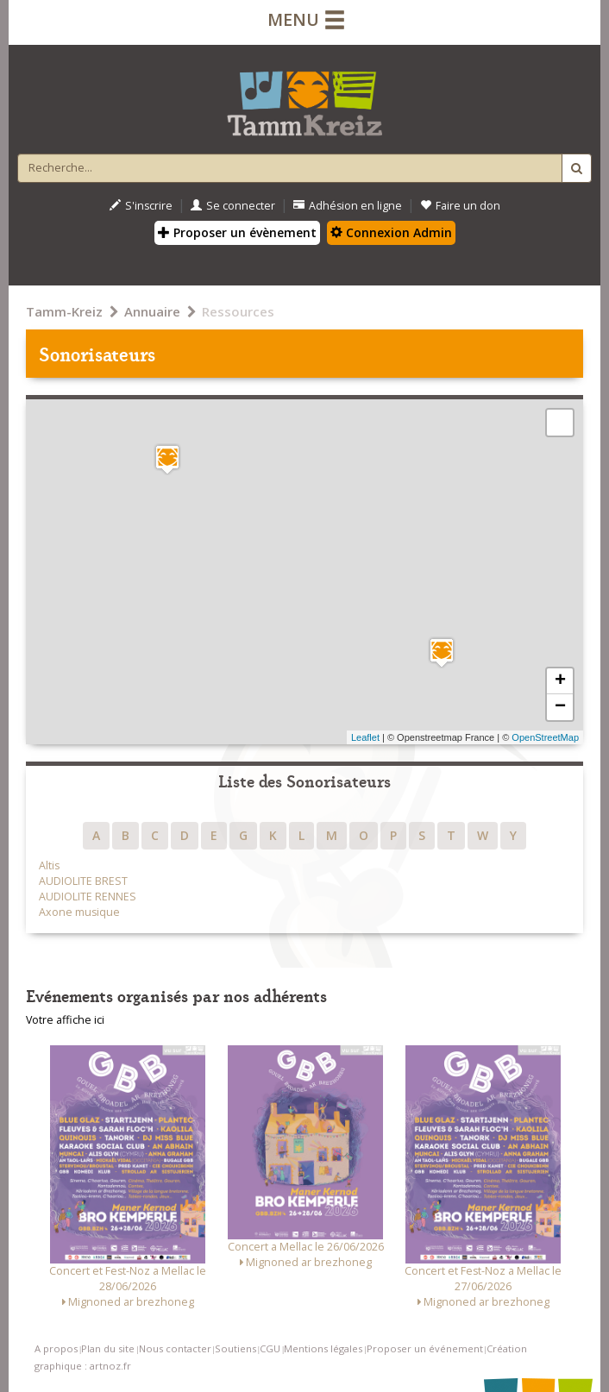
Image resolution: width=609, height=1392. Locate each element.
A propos (56, 1348)
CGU (270, 1348)
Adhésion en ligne (347, 205)
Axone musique (79, 912)
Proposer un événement (425, 1348)
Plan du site (108, 1348)
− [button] (560, 707)
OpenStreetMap (545, 737)
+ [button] (560, 681)
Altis (49, 865)
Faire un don (460, 205)
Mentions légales (323, 1348)
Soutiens (235, 1348)
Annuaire (152, 311)
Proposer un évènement (237, 232)
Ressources (238, 311)
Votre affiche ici (65, 1020)
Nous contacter (175, 1348)
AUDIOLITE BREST (83, 881)
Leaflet (365, 737)
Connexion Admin (391, 232)
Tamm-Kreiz (64, 311)
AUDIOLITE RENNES (87, 896)
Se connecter (233, 205)
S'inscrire (141, 205)
